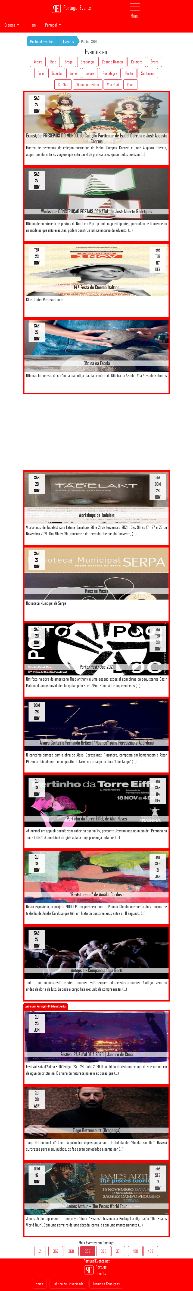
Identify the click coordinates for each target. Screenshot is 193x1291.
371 (118, 1251)
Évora (154, 62)
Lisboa (90, 73)
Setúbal (63, 84)
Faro (41, 73)
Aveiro (37, 62)
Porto (129, 73)
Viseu (130, 84)
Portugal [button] (51, 25)
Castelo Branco (112, 62)
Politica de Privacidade (68, 1283)
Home (39, 1283)
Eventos (68, 41)
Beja (53, 62)
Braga (68, 62)
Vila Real (113, 84)
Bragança (87, 62)
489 (150, 1251)
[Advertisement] (96, 432)
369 (88, 1251)
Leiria (73, 73)
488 (135, 1251)
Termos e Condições (106, 1283)
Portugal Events (71, 8)
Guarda (57, 73)
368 (71, 1251)
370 (103, 1251)
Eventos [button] (10, 25)
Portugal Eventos (42, 41)
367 (55, 1251)
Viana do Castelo (87, 84)
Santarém (147, 73)
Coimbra (136, 62)
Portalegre (109, 73)
